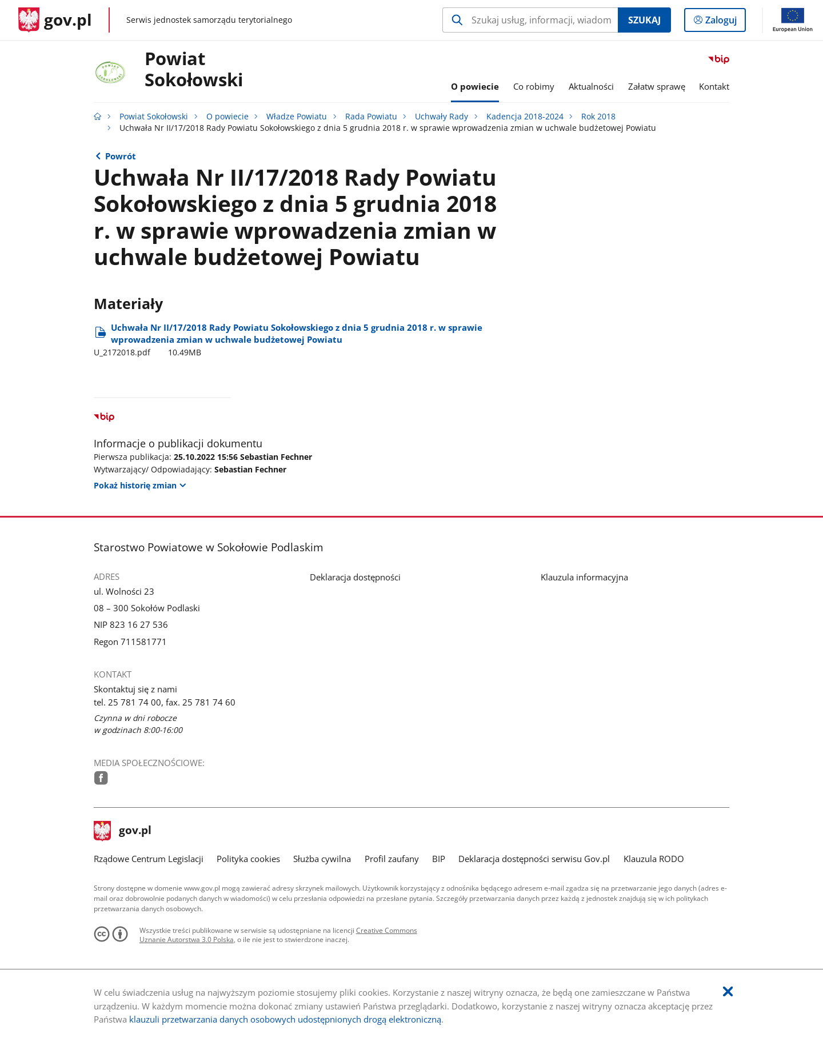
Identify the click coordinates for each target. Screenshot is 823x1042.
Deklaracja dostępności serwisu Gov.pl (534, 858)
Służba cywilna (322, 858)
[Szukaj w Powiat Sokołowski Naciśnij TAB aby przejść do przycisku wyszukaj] (530, 20)
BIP (438, 858)
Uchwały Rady (441, 116)
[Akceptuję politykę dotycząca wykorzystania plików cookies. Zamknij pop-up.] (727, 992)
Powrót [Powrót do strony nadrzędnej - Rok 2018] (120, 156)
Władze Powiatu (296, 116)
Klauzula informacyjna (584, 577)
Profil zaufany (392, 858)
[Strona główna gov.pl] (55, 20)
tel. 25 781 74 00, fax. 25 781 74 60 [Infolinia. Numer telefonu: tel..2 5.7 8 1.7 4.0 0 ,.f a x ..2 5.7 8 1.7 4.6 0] (164, 702)
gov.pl (123, 831)
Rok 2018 (598, 116)
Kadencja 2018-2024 (525, 116)
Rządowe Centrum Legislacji (148, 858)
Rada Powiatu (371, 116)
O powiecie (227, 116)
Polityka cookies (248, 858)
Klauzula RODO (654, 858)
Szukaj (644, 20)
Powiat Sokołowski (194, 69)
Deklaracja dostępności (355, 577)
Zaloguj (724, 22)
